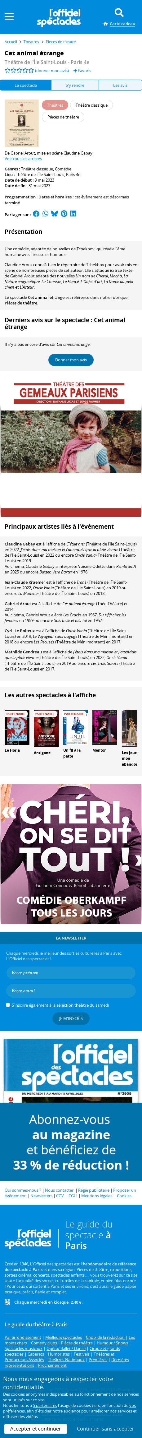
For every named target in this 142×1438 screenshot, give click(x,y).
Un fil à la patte (72, 753)
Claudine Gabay (20, 544)
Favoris (82, 70)
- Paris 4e (47, 62)
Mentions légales (96, 1196)
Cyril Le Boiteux (20, 630)
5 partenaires (45, 1405)
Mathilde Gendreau (23, 652)
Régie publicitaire (93, 1190)
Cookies (124, 1196)
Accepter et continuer (35, 1428)
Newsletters (41, 1196)
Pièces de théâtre (21, 303)
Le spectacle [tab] (26, 85)
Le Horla (12, 750)
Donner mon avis (71, 360)
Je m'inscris (71, 1018)
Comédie (63, 169)
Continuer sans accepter (105, 1428)
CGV (60, 1196)
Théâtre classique (37, 169)
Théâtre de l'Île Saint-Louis (40, 174)
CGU (73, 1196)
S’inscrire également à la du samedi (60, 1005)
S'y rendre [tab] (75, 85)
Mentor (99, 750)
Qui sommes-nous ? (23, 1190)
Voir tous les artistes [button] (23, 158)
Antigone (42, 752)
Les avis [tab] (120, 85)
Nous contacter (59, 1190)
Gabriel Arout (18, 603)
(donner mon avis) (52, 70)
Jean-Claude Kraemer (25, 582)
